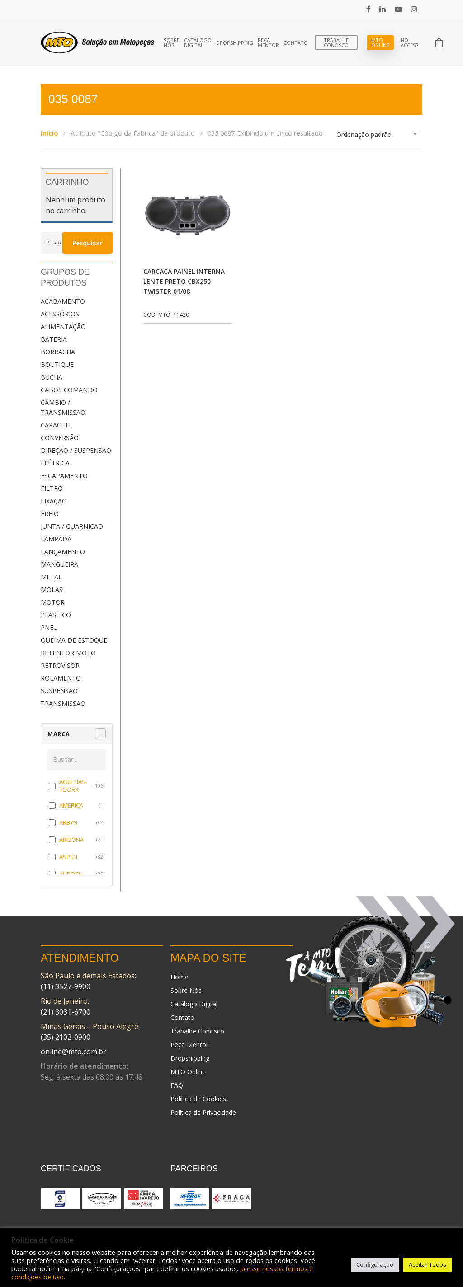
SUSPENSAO (59, 690)
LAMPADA (56, 539)
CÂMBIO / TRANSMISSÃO (63, 407)
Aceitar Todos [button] (427, 1264)
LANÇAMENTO (63, 551)
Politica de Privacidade (203, 1112)
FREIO (50, 513)
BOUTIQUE (57, 364)
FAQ (176, 1085)
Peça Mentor (268, 42)
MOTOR (53, 602)
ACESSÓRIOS (60, 314)
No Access (409, 42)
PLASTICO (56, 615)
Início (49, 132)
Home (179, 976)
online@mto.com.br (73, 1052)
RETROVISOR (60, 665)
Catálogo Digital (198, 42)
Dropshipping (234, 42)
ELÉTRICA (55, 463)
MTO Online (380, 42)
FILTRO (52, 488)
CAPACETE (56, 425)
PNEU (49, 627)
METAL (51, 577)
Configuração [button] (374, 1264)
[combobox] (377, 135)
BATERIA (54, 339)
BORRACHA (58, 352)
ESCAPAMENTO (64, 475)
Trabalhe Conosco (336, 42)
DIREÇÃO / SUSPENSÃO (76, 450)
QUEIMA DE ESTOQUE (74, 640)
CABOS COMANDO (69, 389)
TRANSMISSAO (63, 703)
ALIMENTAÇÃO (63, 326)
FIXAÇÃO (54, 501)
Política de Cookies (198, 1098)
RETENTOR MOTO (68, 652)
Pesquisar (87, 243)
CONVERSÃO (60, 437)
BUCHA (51, 377)
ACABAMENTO (63, 301)
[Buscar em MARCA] (76, 759)
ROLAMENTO (61, 678)
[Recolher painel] (100, 733)
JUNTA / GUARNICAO (72, 526)
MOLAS (52, 589)
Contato (295, 42)
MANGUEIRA (59, 564)
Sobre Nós (172, 42)
